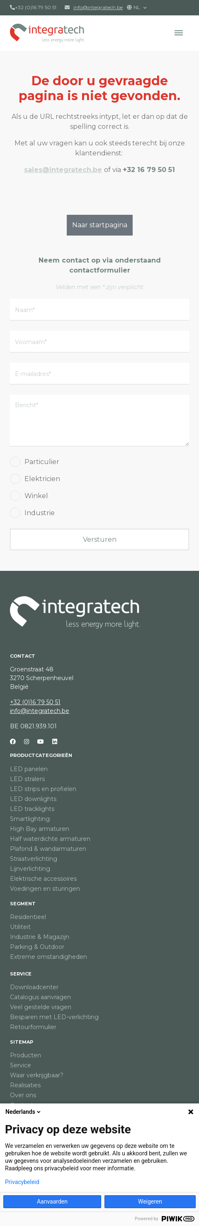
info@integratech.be (39, 711)
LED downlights (33, 799)
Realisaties (25, 1085)
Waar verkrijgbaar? (36, 1075)
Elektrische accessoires (43, 878)
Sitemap (21, 1042)
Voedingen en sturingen (45, 888)
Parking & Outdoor (37, 947)
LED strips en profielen (43, 789)
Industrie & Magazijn (39, 937)
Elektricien (42, 479)
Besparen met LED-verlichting (54, 1017)
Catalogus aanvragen (40, 997)
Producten (25, 1055)
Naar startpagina (99, 225)
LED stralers (27, 779)
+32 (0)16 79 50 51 (33, 7)
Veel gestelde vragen (40, 1007)
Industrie (39, 513)
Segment (23, 904)
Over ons (23, 1095)
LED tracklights (32, 809)
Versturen (99, 539)
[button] (178, 32)
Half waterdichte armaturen (50, 839)
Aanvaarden (52, 1201)
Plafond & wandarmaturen (48, 849)
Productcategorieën (41, 755)
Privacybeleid (22, 1182)
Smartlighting (30, 819)
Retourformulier (33, 1027)
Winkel (36, 496)
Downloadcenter (34, 987)
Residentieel (28, 917)
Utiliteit (20, 927)
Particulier (41, 462)
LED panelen (29, 769)
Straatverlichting (33, 858)
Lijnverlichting (30, 868)
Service (21, 974)
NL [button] (134, 7)
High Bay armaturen (39, 829)
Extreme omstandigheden (48, 957)
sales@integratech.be (63, 170)
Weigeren (150, 1201)
